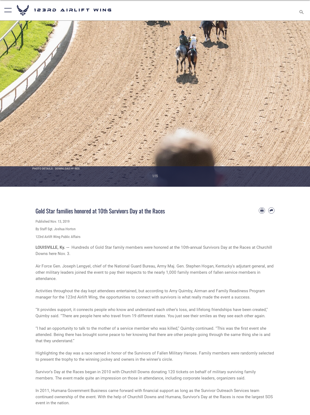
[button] (7, 10)
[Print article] (262, 210)
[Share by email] (271, 210)
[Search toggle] (302, 10)
